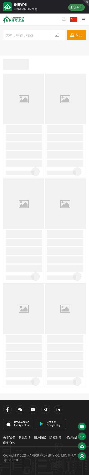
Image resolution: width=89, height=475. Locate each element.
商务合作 (9, 443)
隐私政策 (55, 437)
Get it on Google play (49, 424)
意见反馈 (25, 437)
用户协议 (40, 437)
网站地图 (71, 437)
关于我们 (9, 437)
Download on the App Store (18, 424)
